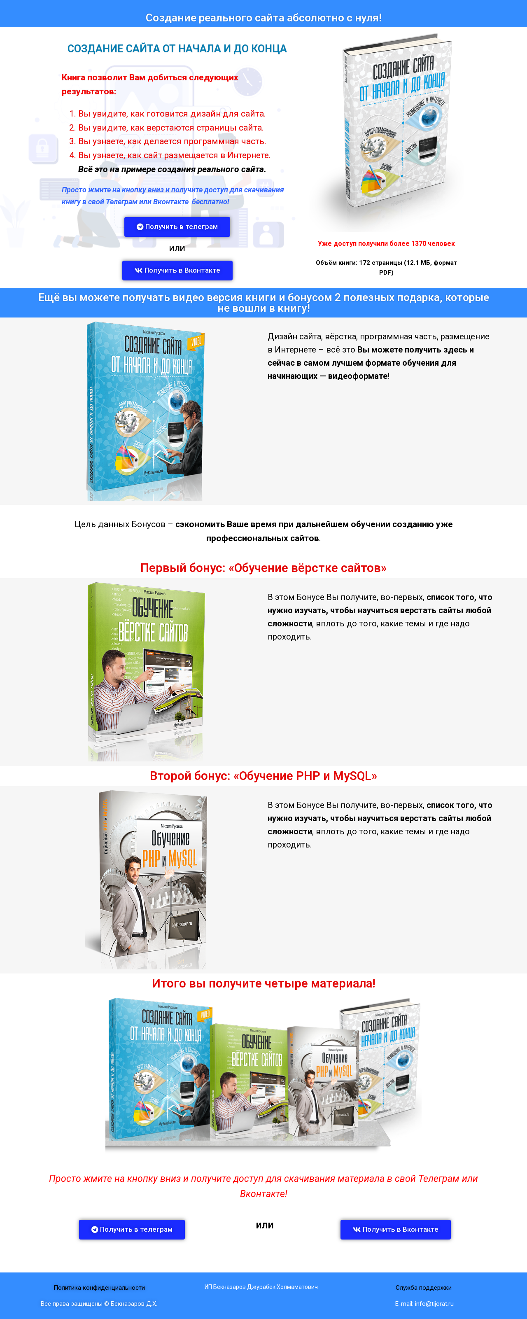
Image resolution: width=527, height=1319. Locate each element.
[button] (177, 227)
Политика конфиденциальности (99, 1287)
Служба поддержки (424, 1287)
